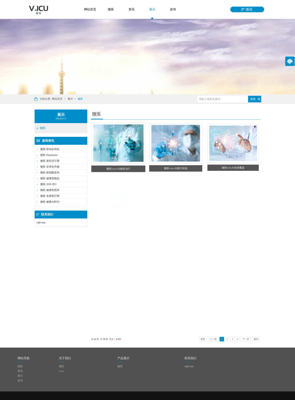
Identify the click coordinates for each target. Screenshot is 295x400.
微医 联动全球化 (49, 149)
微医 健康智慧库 (49, 190)
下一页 (245, 339)
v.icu (47, 371)
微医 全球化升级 (49, 166)
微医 (111, 9)
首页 (203, 339)
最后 (256, 339)
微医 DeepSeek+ (49, 155)
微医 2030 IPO (48, 184)
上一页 (213, 339)
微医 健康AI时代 (49, 201)
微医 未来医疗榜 (49, 196)
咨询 (173, 9)
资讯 (131, 9)
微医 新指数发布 (49, 172)
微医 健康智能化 (49, 178)
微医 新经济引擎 (49, 160)
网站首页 (90, 9)
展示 (152, 9)
